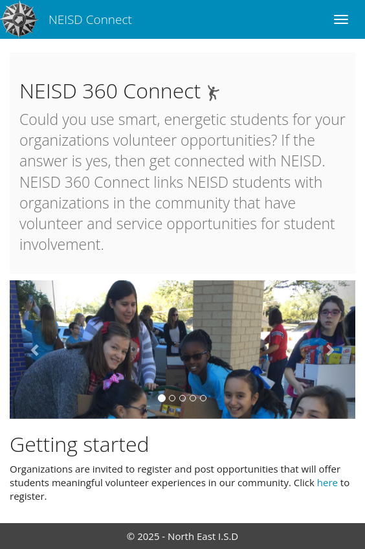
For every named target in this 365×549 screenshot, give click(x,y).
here (327, 482)
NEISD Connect (90, 19)
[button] (35, 349)
